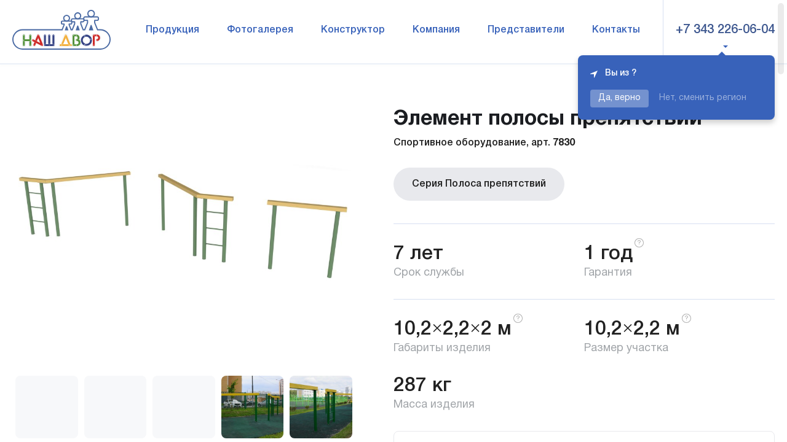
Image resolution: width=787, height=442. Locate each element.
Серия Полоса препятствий (479, 184)
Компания (436, 30)
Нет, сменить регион (702, 98)
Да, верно (619, 98)
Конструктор (353, 30)
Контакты (616, 30)
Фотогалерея (260, 30)
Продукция (172, 30)
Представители (526, 30)
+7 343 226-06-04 (725, 30)
